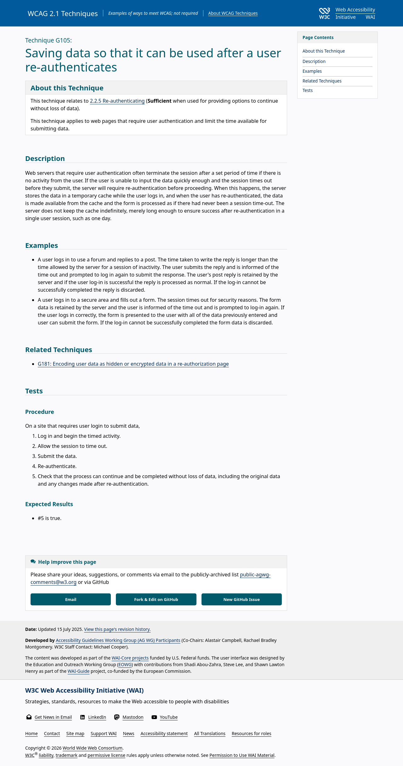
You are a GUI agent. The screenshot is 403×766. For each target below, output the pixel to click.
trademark (66, 755)
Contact (52, 733)
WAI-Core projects (130, 658)
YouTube (169, 717)
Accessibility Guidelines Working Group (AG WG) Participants (118, 640)
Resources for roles (251, 733)
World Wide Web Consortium (92, 748)
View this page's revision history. (117, 629)
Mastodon (133, 717)
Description (314, 61)
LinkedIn (97, 717)
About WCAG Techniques (233, 13)
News (128, 733)
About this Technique (324, 51)
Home (31, 733)
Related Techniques (322, 81)
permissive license (106, 755)
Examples (312, 71)
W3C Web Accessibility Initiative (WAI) (84, 690)
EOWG (125, 664)
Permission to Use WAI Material (241, 755)
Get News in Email (53, 717)
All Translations (209, 733)
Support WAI (104, 733)
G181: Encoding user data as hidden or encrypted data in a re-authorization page (133, 363)
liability (46, 755)
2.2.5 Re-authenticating (117, 100)
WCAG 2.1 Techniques (63, 13)
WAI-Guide (79, 671)
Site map (75, 733)
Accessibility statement (164, 733)
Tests (308, 90)
